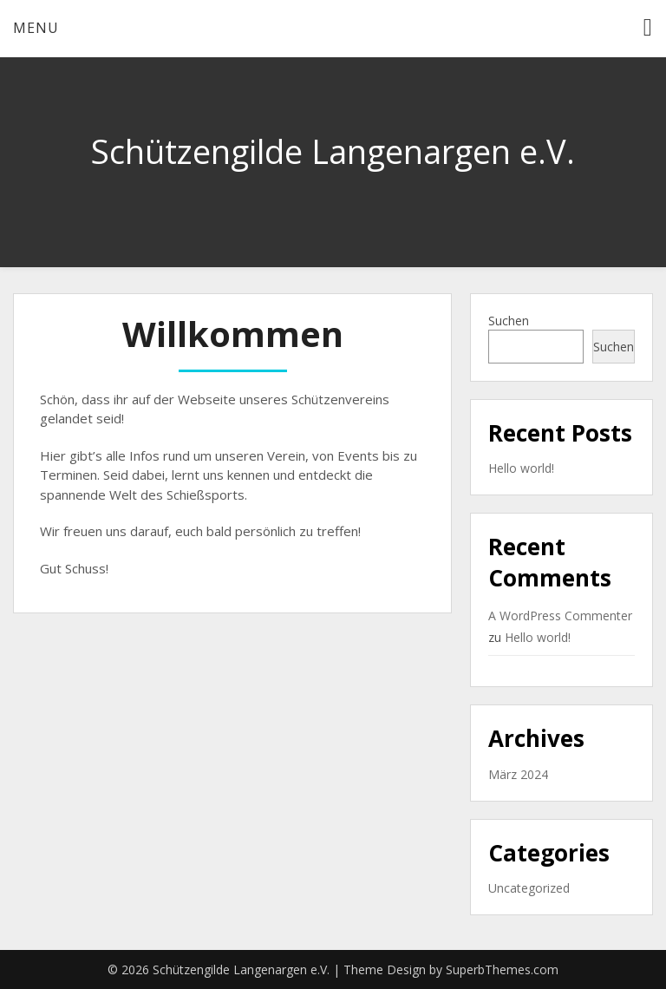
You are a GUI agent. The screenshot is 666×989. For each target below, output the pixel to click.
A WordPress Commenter (560, 615)
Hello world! (521, 468)
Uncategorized (529, 888)
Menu (36, 27)
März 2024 (518, 774)
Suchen (508, 320)
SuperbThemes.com (502, 969)
